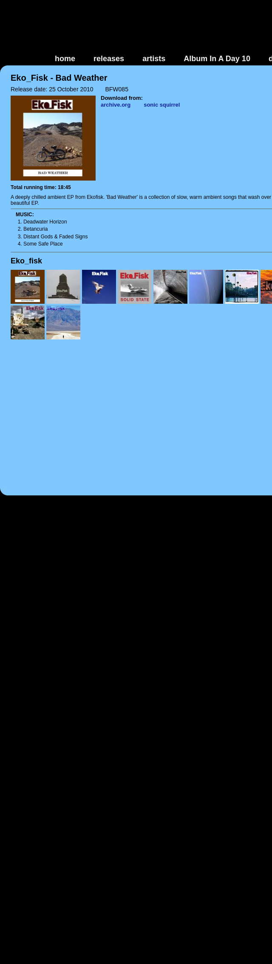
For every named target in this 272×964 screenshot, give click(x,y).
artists (153, 58)
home (65, 58)
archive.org (115, 105)
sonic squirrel (162, 105)
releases (109, 58)
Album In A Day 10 (217, 58)
